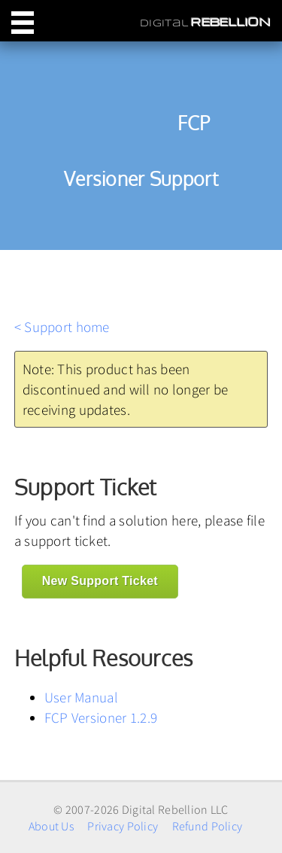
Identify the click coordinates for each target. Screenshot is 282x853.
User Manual (81, 697)
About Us (51, 825)
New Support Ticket (100, 580)
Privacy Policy (122, 825)
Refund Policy (207, 825)
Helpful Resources (103, 658)
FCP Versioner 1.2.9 (100, 717)
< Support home (62, 327)
